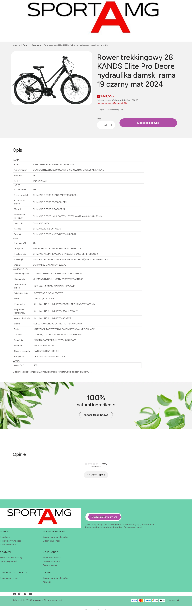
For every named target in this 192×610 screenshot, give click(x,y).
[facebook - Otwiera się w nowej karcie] (25, 594)
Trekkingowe (36, 45)
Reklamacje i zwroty (9, 578)
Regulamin (5, 537)
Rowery (25, 45)
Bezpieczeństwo (8, 544)
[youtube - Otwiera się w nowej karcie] (30, 594)
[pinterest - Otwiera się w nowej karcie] (14, 594)
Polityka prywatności (10, 540)
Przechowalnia (50, 565)
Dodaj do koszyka (148, 122)
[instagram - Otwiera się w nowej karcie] (19, 594)
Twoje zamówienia (52, 557)
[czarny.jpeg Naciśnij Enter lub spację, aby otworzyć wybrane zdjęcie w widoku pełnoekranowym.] (51, 78)
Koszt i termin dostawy (11, 557)
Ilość (99, 118)
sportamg (16, 45)
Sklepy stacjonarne (52, 540)
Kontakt (47, 581)
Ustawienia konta (51, 561)
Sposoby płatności (9, 561)
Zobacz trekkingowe (96, 414)
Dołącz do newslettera (104, 516)
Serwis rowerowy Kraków (55, 537)
